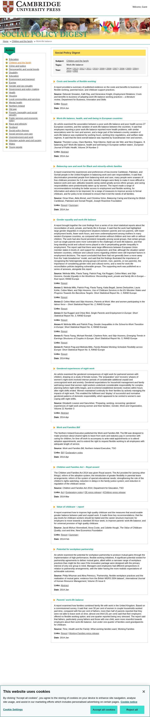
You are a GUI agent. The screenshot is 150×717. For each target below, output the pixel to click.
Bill (62, 452)
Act (62, 492)
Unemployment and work (21, 137)
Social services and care (21, 134)
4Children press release (114, 492)
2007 (115, 68)
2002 (75, 71)
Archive (10, 50)
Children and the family (22, 41)
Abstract (65, 152)
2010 (95, 68)
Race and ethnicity (18, 124)
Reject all (132, 711)
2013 (75, 68)
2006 (122, 68)
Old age (13, 109)
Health (12, 92)
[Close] (143, 693)
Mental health (15, 102)
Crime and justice (17, 66)
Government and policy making (24, 89)
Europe (12, 82)
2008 (108, 68)
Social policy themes (19, 130)
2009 (102, 68)
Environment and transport (22, 79)
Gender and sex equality (21, 86)
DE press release (93, 492)
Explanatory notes (74, 452)
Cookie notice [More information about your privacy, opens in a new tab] (129, 703)
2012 (82, 68)
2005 (128, 68)
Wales (12, 144)
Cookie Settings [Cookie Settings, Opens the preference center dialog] (13, 711)
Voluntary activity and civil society (25, 140)
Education (14, 59)
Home (5, 41)
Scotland (13, 127)
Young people (15, 147)
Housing (13, 96)
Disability (13, 72)
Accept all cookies (104, 711)
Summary (73, 205)
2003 (68, 71)
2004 (135, 68)
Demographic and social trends (24, 69)
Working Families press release (84, 633)
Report (64, 104)
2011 (88, 68)
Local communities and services (24, 99)
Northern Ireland (17, 106)
